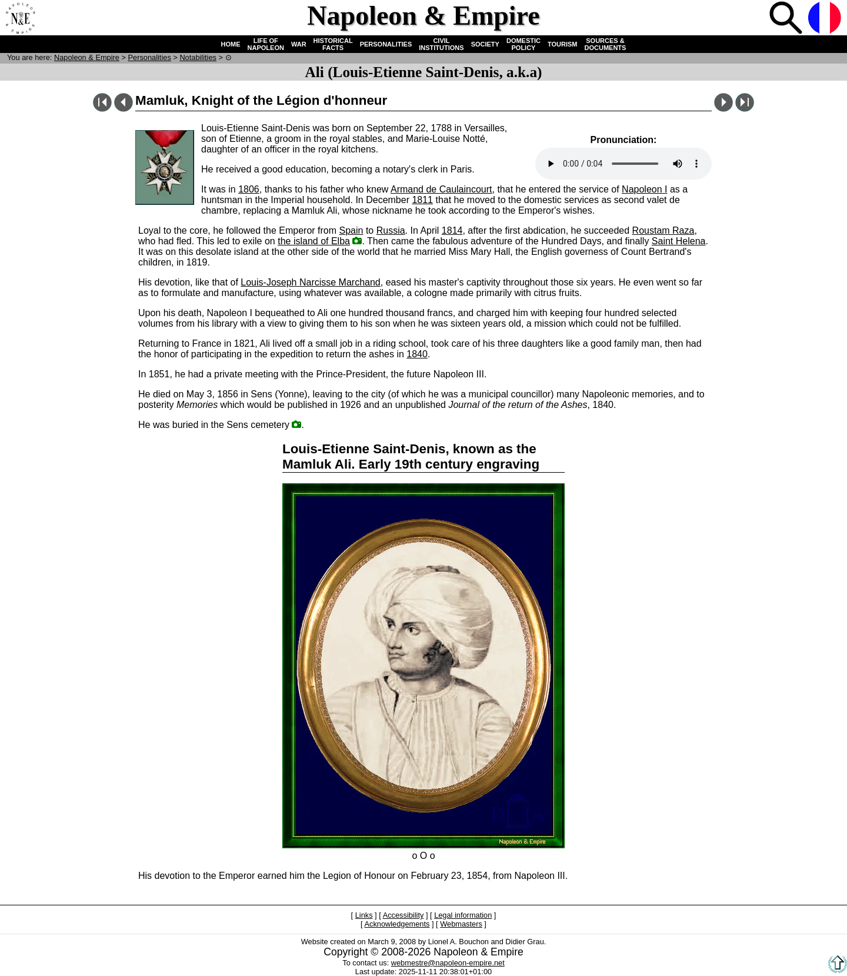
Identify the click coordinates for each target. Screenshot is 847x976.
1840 (417, 354)
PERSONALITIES (386, 44)
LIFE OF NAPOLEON (266, 44)
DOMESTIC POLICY (523, 44)
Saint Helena (679, 241)
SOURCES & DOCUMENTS (605, 44)
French (825, 18)
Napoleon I (644, 189)
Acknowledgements (396, 923)
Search (787, 18)
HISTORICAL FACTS (333, 44)
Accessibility (403, 915)
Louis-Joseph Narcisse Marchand (310, 282)
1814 (452, 230)
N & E (86, 57)
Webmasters (461, 923)
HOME (231, 44)
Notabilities (197, 57)
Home (20, 18)
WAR (298, 44)
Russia (390, 230)
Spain (351, 230)
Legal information (463, 915)
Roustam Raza (663, 230)
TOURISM (563, 44)
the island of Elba (314, 241)
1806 (248, 189)
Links (364, 915)
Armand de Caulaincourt (441, 189)
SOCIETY (485, 44)
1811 (422, 200)
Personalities (149, 57)
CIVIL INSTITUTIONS (441, 44)
